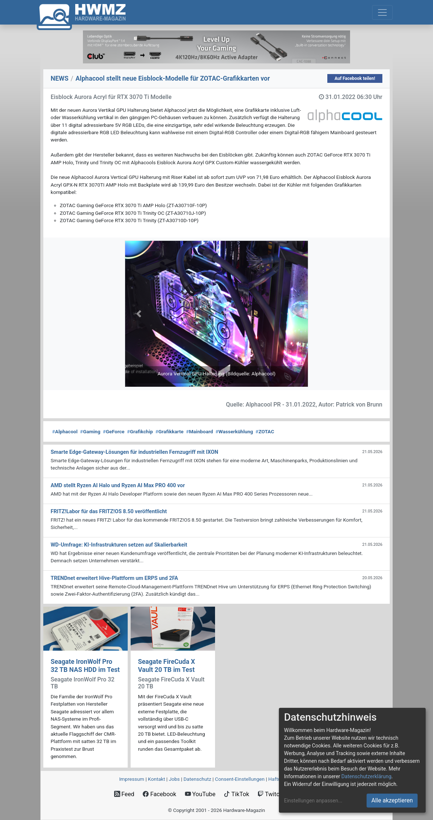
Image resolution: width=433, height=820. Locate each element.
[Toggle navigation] (382, 12)
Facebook (159, 794)
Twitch (270, 794)
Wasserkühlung (234, 431)
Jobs (174, 779)
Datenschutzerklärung (366, 776)
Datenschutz (197, 779)
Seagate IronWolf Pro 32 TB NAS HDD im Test (85, 665)
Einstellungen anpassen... (313, 801)
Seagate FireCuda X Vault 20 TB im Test (166, 665)
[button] (138, 313)
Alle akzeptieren (392, 800)
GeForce (113, 431)
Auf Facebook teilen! (355, 78)
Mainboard (199, 431)
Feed (124, 794)
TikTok (236, 794)
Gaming (90, 431)
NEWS (60, 78)
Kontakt (156, 779)
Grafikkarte (169, 431)
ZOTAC (264, 431)
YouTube (200, 794)
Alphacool (64, 431)
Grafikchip (140, 431)
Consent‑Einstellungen (240, 779)
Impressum (131, 779)
